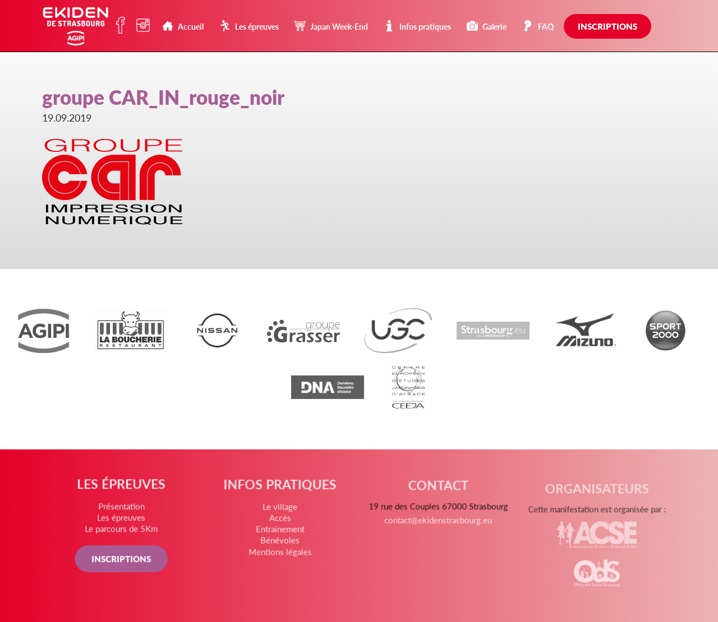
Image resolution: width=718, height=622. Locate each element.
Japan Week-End (331, 26)
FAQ (538, 26)
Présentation (123, 508)
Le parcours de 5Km (123, 530)
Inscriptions (607, 26)
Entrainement (280, 531)
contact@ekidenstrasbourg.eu (438, 526)
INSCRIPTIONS (122, 559)
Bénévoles (280, 542)
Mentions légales (280, 553)
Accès (280, 520)
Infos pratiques (417, 26)
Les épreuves (249, 26)
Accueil (183, 26)
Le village (280, 510)
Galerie (487, 26)
